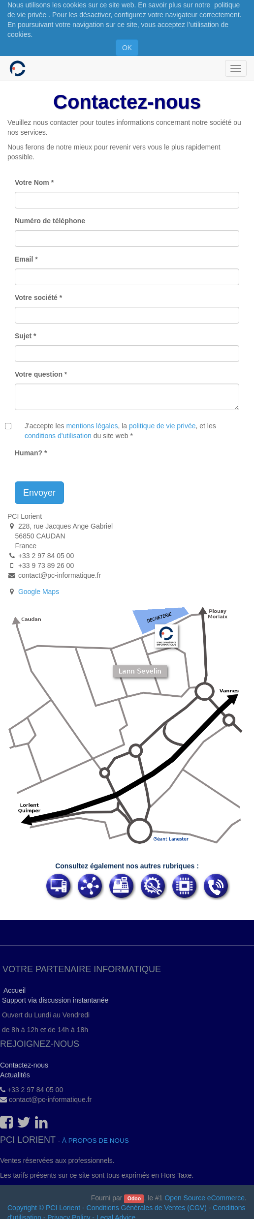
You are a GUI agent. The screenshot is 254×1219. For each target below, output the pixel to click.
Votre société (36, 297)
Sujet (23, 336)
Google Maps (38, 591)
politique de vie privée (162, 426)
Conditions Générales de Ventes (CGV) (147, 1208)
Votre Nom (32, 182)
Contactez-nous (24, 1065)
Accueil (13, 990)
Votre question (39, 374)
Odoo (134, 1198)
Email (24, 259)
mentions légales (92, 426)
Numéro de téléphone (50, 221)
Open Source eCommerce (204, 1198)
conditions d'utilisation (58, 436)
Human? (28, 453)
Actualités (15, 1075)
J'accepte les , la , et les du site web (120, 431)
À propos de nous (95, 1140)
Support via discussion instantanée (54, 1000)
